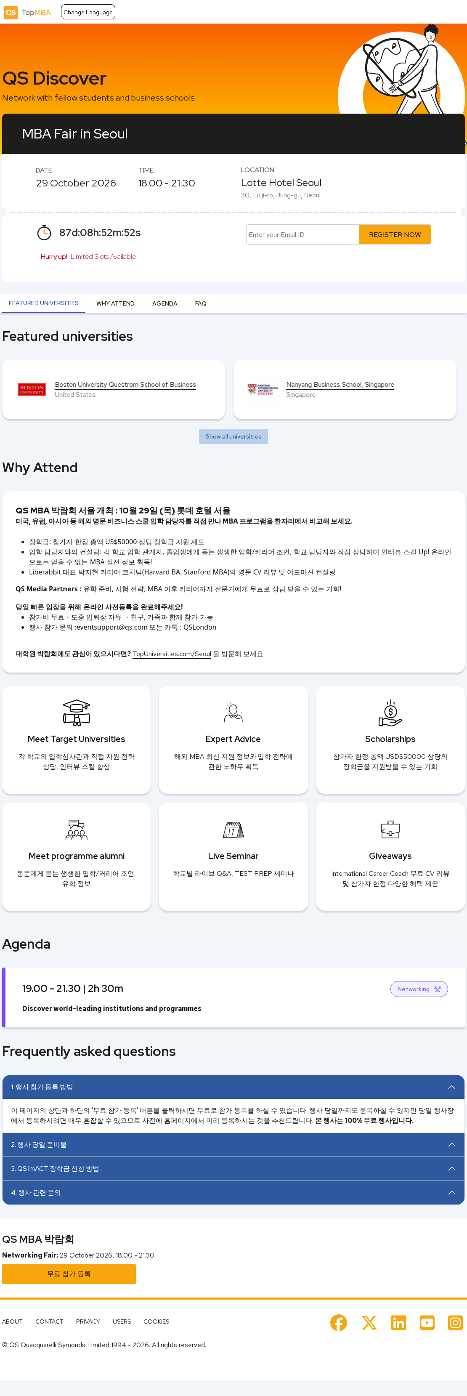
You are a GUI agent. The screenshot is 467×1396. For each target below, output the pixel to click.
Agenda (165, 303)
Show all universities (233, 436)
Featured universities (44, 303)
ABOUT (12, 1321)
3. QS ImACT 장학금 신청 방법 (55, 1168)
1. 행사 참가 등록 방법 (42, 1086)
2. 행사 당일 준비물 (39, 1144)
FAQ (201, 303)
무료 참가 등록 (69, 1273)
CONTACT (49, 1321)
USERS (122, 1321)
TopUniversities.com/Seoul (172, 653)
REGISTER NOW (395, 234)
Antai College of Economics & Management (118, 384)
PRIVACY (88, 1321)
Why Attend (115, 303)
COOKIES (156, 1321)
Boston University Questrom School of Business (356, 384)
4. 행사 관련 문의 (36, 1192)
